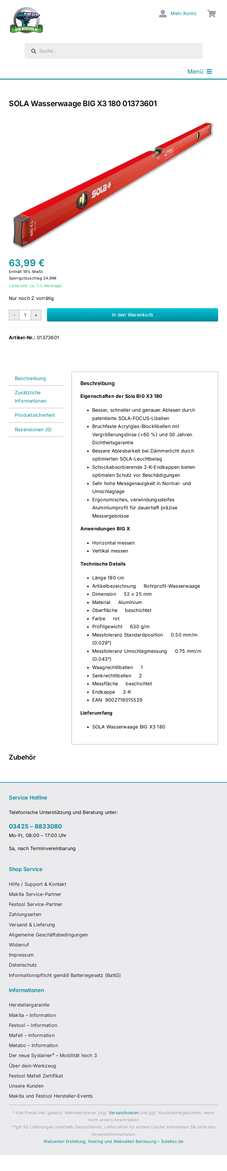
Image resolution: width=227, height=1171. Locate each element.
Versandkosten (124, 1112)
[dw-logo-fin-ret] (26, 9)
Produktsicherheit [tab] (35, 415)
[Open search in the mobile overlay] (113, 51)
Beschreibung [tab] (30, 378)
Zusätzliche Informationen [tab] (30, 397)
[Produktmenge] (25, 315)
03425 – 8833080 (35, 826)
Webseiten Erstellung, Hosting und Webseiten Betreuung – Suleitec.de (113, 1141)
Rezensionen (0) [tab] (33, 429)
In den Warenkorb (132, 315)
